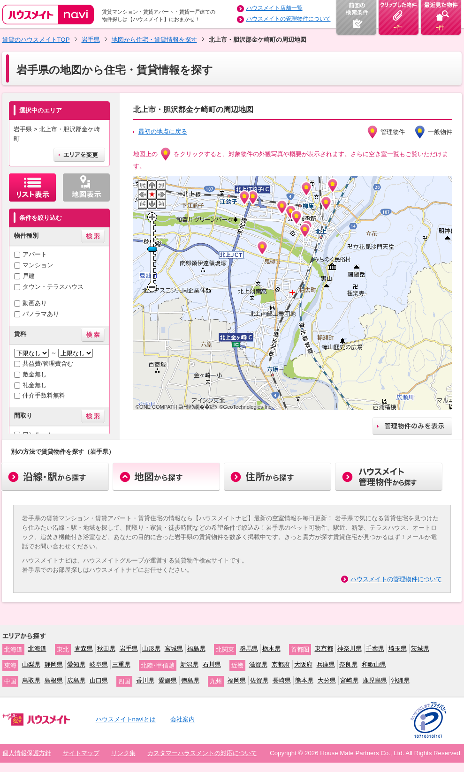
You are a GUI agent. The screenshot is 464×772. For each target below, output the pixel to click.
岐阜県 (99, 664)
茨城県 (420, 648)
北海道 (37, 648)
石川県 (212, 664)
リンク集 (123, 753)
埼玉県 (397, 648)
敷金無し (35, 374)
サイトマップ (81, 753)
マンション (38, 265)
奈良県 (348, 664)
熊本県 (304, 680)
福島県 (196, 648)
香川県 (145, 680)
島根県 (54, 680)
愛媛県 (168, 680)
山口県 (99, 680)
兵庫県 (326, 664)
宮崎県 (349, 680)
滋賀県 (258, 664)
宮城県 (174, 648)
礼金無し (35, 385)
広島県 (76, 680)
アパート (35, 254)
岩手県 (91, 39)
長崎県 (282, 680)
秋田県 (106, 648)
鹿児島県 (375, 680)
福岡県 (237, 680)
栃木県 (271, 648)
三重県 (121, 664)
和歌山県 (374, 664)
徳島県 (190, 680)
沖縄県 (400, 680)
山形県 (151, 648)
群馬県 (249, 648)
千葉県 (375, 648)
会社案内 (182, 719)
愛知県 (76, 664)
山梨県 (31, 664)
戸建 (29, 275)
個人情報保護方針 (26, 753)
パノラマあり (41, 313)
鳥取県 (31, 680)
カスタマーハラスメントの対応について (202, 753)
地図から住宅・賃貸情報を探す (154, 39)
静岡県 (54, 664)
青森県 (84, 648)
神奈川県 (349, 648)
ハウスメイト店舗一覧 (274, 8)
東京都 (324, 648)
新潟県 (189, 664)
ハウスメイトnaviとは (126, 719)
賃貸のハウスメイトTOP (36, 39)
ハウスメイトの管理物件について (288, 18)
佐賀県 (259, 680)
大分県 (327, 680)
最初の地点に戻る (162, 131)
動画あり (35, 303)
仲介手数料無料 (44, 395)
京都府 (281, 664)
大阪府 (303, 664)
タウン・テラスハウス (53, 286)
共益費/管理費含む (48, 363)
